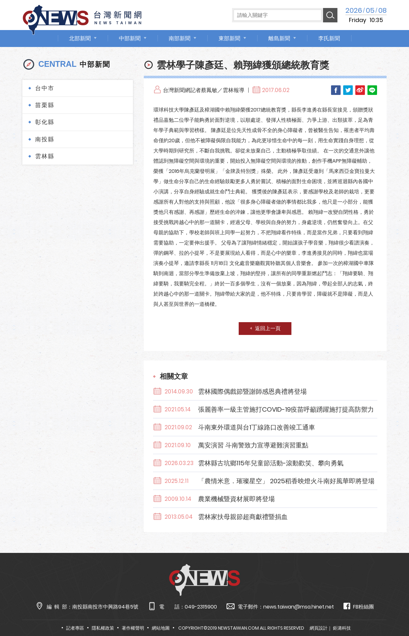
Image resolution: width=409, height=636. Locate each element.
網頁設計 (319, 628)
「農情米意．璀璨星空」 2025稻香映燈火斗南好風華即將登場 (286, 481)
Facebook (336, 90)
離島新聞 (279, 38)
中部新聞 (130, 38)
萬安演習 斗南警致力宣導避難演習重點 (253, 445)
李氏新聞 (329, 38)
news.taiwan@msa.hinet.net (298, 606)
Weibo (360, 90)
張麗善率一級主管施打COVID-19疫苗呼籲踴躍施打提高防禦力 (286, 409)
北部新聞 (80, 38)
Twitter (348, 90)
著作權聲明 (133, 628)
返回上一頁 (268, 328)
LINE (372, 90)
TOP (393, 612)
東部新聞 (229, 38)
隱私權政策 (103, 628)
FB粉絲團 (358, 606)
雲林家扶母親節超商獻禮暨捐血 (243, 516)
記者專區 (75, 628)
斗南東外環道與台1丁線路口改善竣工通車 (256, 427)
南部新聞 (179, 38)
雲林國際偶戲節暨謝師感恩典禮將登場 (252, 391)
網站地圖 (161, 628)
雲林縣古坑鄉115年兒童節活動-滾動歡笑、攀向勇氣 (270, 463)
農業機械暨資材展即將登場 (236, 498)
